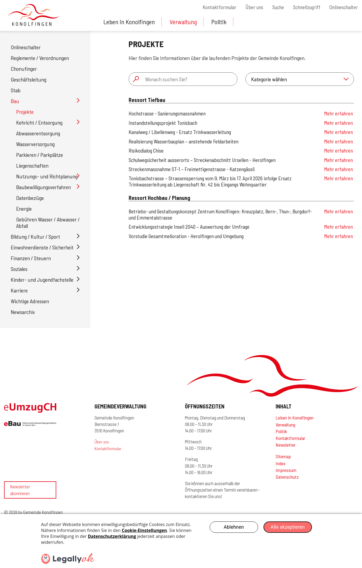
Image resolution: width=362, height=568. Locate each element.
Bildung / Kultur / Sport (35, 236)
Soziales (19, 269)
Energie (24, 208)
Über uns (248, 7)
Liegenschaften (32, 165)
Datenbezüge (30, 198)
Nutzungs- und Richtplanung (47, 176)
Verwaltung (185, 22)
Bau (15, 101)
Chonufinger (24, 68)
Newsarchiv (23, 312)
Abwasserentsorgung (38, 133)
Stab (15, 90)
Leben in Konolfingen (129, 22)
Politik (221, 22)
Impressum (286, 470)
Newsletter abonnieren (20, 494)
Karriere (19, 290)
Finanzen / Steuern (31, 258)
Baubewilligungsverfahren (43, 187)
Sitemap (283, 456)
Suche (273, 7)
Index (281, 463)
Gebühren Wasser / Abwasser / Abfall (48, 222)
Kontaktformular (212, 7)
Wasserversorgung (35, 144)
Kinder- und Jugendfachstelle (42, 279)
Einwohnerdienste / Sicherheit (42, 247)
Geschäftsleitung (28, 79)
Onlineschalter (343, 7)
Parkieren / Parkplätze (39, 154)
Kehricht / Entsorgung (39, 122)
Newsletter (286, 445)
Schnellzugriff (304, 7)
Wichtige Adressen (30, 301)
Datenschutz (287, 477)
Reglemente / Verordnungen (40, 58)
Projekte (25, 111)
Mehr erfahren (338, 113)
